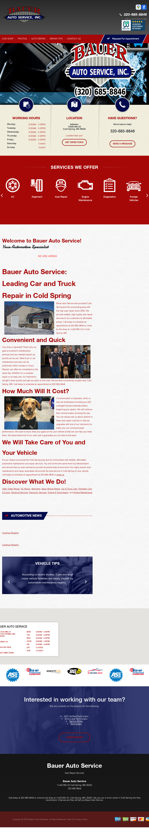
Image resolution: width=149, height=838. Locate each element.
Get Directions (74, 142)
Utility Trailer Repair (11, 488)
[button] (108, 633)
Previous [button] (134, 64)
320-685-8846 (135, 14)
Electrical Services (19, 492)
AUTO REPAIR (38, 38)
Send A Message (122, 143)
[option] (74, 70)
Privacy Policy (81, 819)
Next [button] (144, 64)
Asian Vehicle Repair (50, 488)
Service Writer (76, 721)
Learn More (74, 737)
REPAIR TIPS (56, 38)
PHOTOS (22, 38)
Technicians (76, 724)
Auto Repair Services (74, 773)
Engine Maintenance (83, 492)
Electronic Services (38, 492)
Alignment (35, 488)
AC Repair (25, 488)
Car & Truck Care (69, 488)
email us (60, 474)
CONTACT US (74, 38)
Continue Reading (10, 532)
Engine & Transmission (58, 492)
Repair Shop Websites (38, 819)
